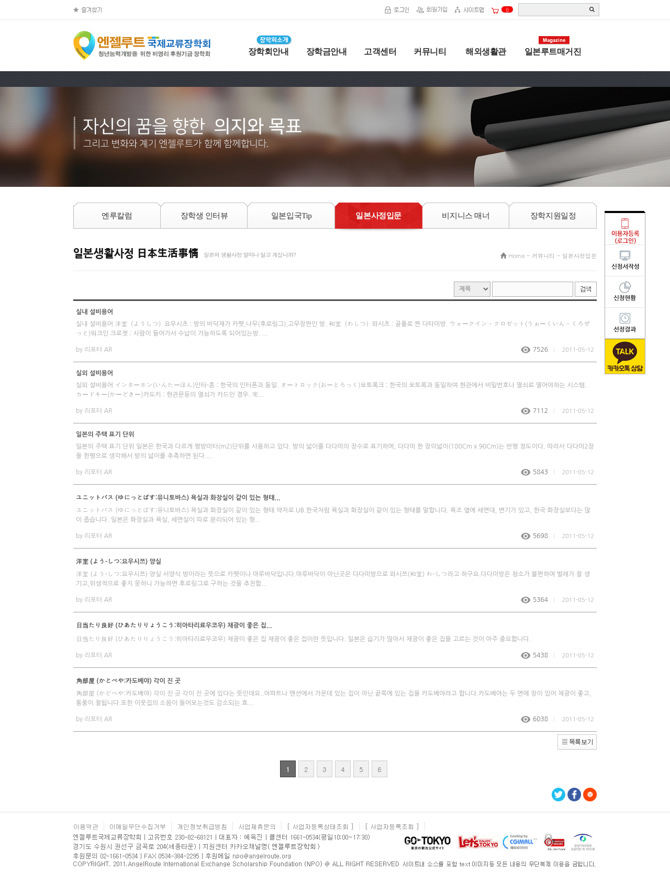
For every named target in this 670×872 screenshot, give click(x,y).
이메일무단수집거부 (137, 826)
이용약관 (85, 826)
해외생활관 (485, 51)
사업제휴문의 (257, 826)
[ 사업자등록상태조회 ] (320, 826)
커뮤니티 (430, 51)
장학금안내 (326, 51)
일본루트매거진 (553, 51)
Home (517, 256)
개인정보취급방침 (202, 826)
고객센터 (380, 51)
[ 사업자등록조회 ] (392, 826)
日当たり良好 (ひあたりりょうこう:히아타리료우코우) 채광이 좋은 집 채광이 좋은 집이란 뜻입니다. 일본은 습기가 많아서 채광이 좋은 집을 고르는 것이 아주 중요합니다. (303, 639)
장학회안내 (268, 51)
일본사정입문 (579, 256)
